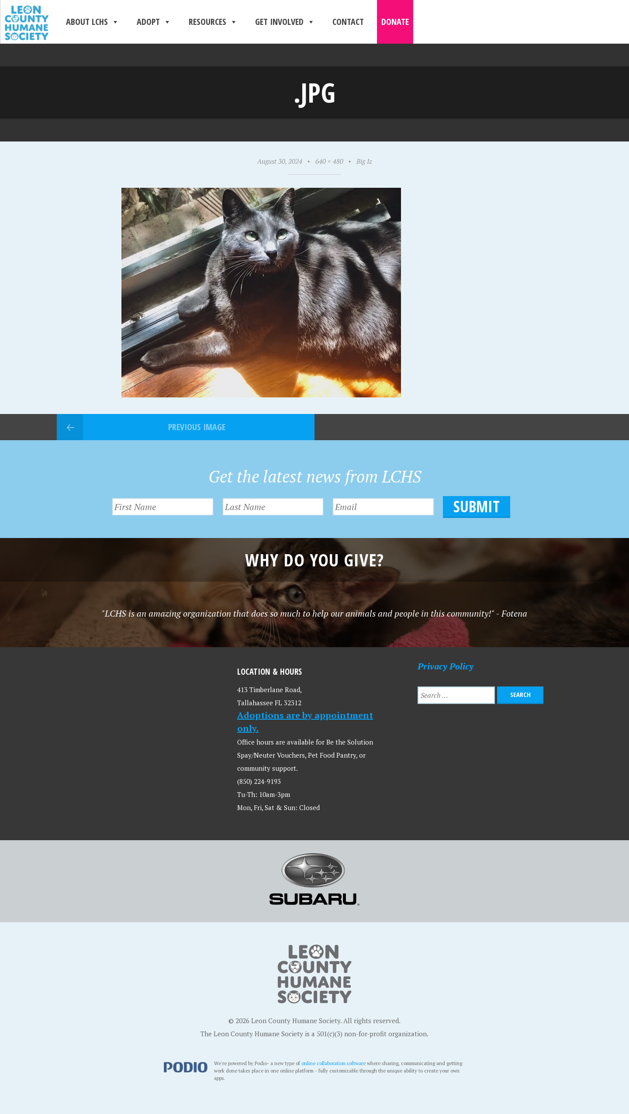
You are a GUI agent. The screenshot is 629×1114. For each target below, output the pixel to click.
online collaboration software (333, 1063)
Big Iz (364, 161)
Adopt (154, 22)
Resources (213, 22)
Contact (348, 22)
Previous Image (196, 427)
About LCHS (92, 22)
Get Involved (285, 22)
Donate (395, 22)
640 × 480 (329, 161)
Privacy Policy (445, 666)
